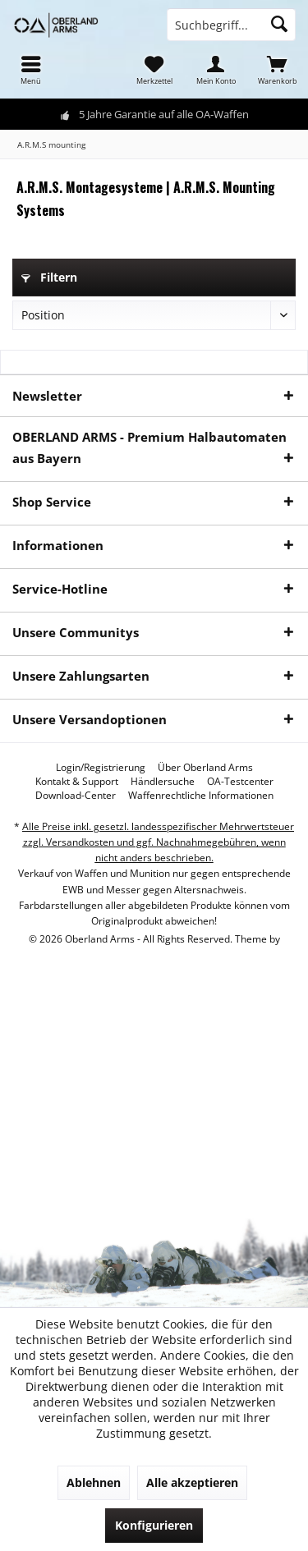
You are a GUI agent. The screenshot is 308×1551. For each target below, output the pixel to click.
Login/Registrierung (100, 767)
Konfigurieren (154, 1525)
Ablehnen (94, 1482)
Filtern (49, 277)
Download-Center (75, 795)
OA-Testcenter (240, 781)
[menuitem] (31, 70)
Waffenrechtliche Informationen (201, 795)
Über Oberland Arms (205, 767)
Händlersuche (163, 781)
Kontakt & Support (76, 781)
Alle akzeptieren (192, 1482)
